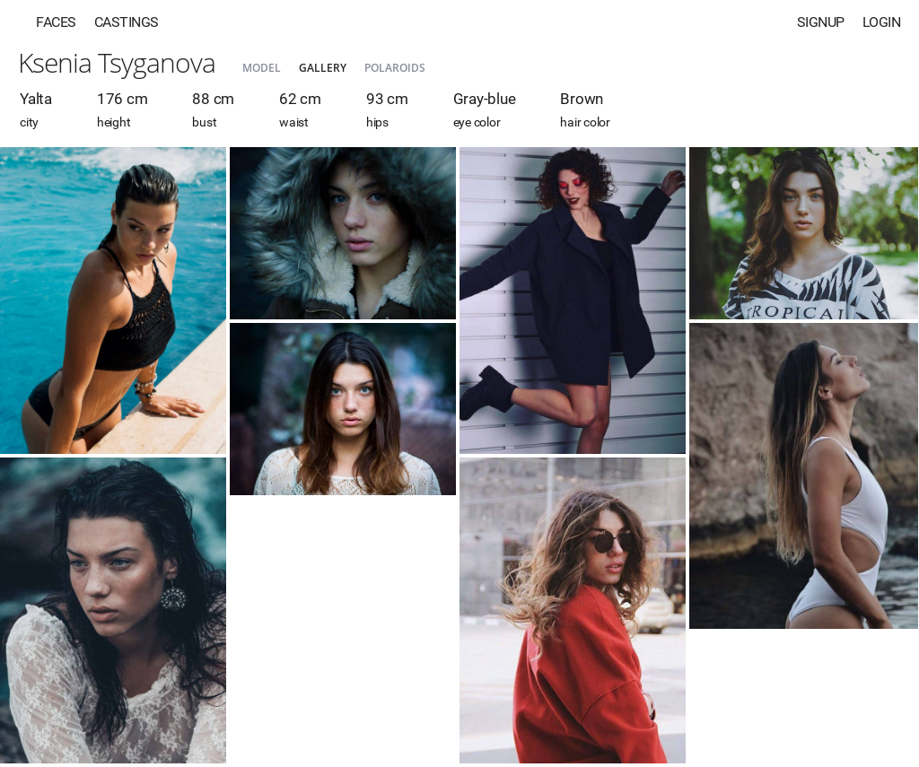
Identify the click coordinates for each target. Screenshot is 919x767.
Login (881, 22)
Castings (126, 22)
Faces (56, 22)
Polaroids (394, 67)
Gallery (322, 67)
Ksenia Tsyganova (116, 62)
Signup (821, 22)
